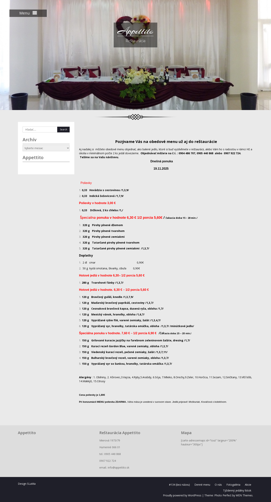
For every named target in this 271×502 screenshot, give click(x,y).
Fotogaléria (233, 484)
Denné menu (202, 484)
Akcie (248, 484)
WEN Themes (244, 495)
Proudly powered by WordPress (182, 495)
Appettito (135, 31)
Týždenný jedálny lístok (237, 490)
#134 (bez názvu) (179, 484)
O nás (218, 484)
